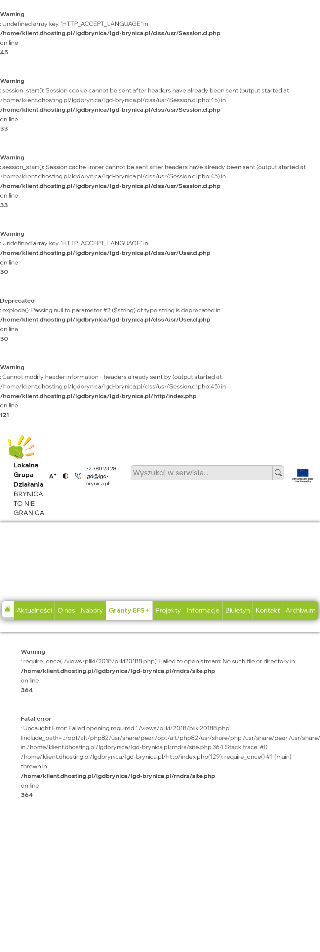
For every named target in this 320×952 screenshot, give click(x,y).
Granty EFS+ (129, 610)
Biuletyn (237, 610)
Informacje (203, 610)
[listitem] (50, 476)
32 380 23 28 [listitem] (101, 468)
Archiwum (301, 610)
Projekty (168, 610)
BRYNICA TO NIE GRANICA (29, 489)
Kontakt (268, 610)
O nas (66, 610)
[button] (278, 472)
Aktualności (34, 610)
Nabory (92, 610)
